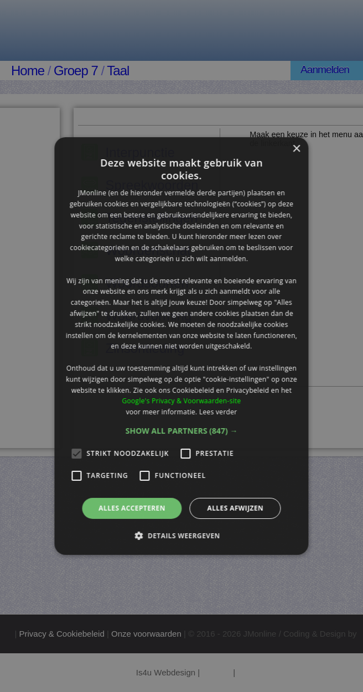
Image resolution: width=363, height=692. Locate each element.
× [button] (296, 149)
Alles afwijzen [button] (235, 508)
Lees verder (218, 412)
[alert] (181, 346)
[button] (182, 431)
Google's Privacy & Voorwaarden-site (181, 400)
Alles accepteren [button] (131, 508)
